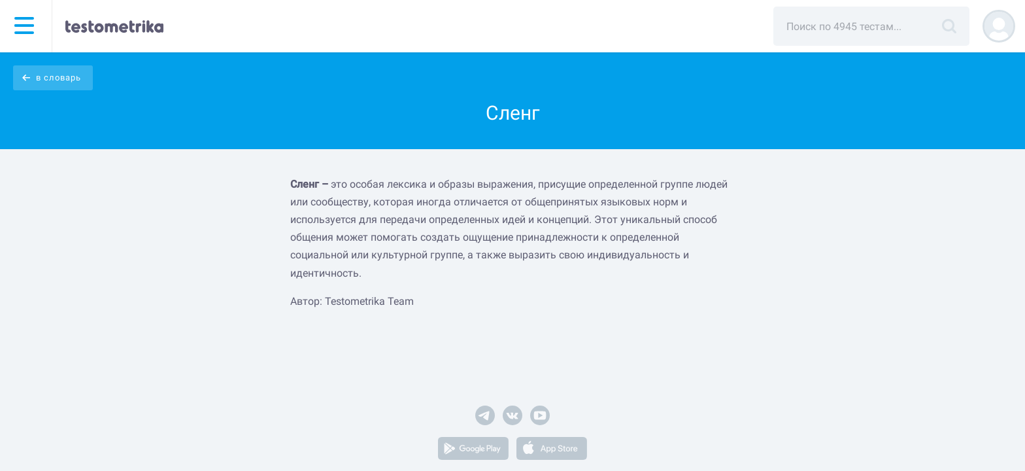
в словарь (58, 77)
